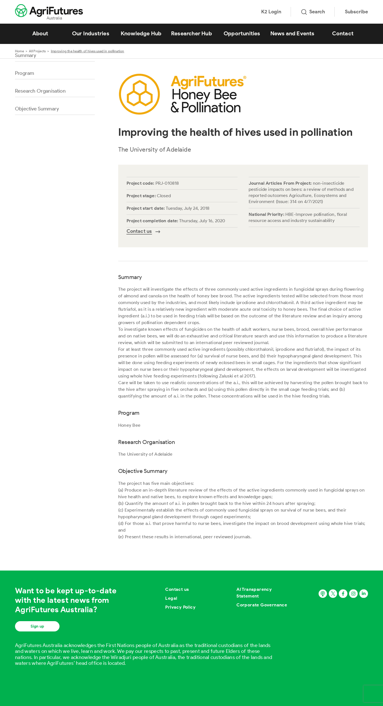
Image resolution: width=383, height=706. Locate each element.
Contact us (177, 589)
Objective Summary (37, 109)
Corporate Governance (261, 605)
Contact (343, 33)
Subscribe (356, 12)
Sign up (37, 626)
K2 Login (271, 12)
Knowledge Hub (141, 33)
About (40, 33)
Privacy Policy (180, 607)
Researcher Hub (191, 33)
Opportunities (242, 33)
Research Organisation (40, 91)
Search (313, 12)
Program (24, 73)
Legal (171, 598)
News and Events (292, 33)
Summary (25, 55)
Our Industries (90, 33)
